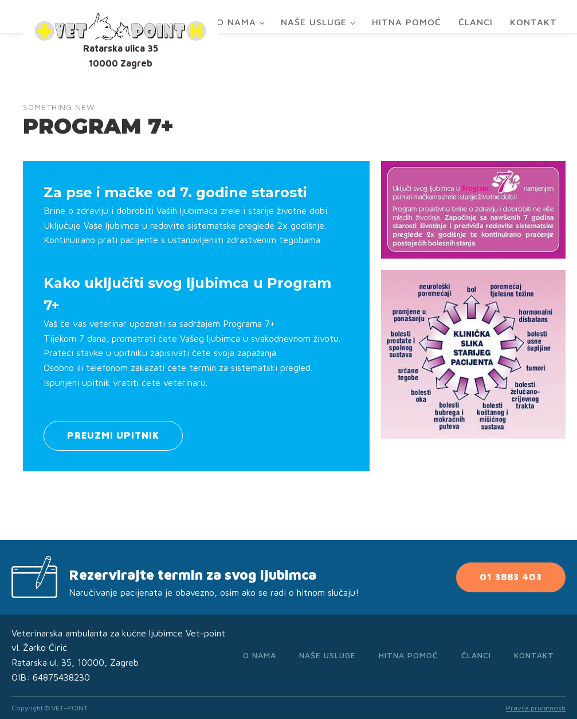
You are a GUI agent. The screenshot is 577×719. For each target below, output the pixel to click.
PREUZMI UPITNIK (113, 435)
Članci (475, 22)
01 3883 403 (511, 577)
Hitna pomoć (406, 22)
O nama (236, 22)
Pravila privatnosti (536, 708)
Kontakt (533, 22)
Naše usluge (314, 22)
